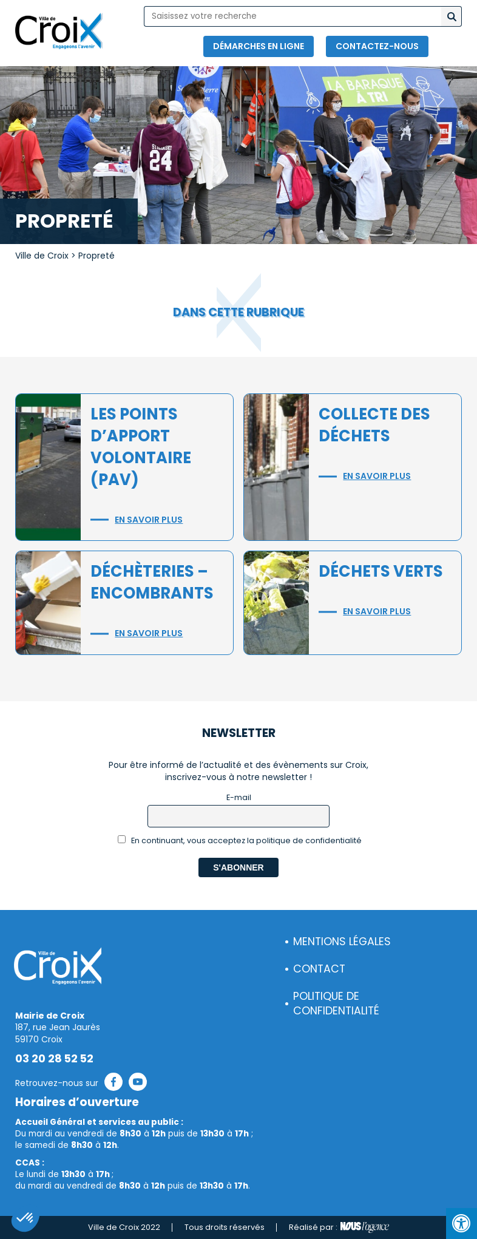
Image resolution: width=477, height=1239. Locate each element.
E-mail (238, 797)
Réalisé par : (339, 1227)
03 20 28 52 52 (54, 1058)
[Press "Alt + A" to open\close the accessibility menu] (461, 1223)
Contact (319, 969)
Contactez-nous (377, 46)
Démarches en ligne (258, 46)
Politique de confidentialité (336, 1004)
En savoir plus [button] (149, 520)
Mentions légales (342, 941)
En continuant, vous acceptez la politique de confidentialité (240, 840)
